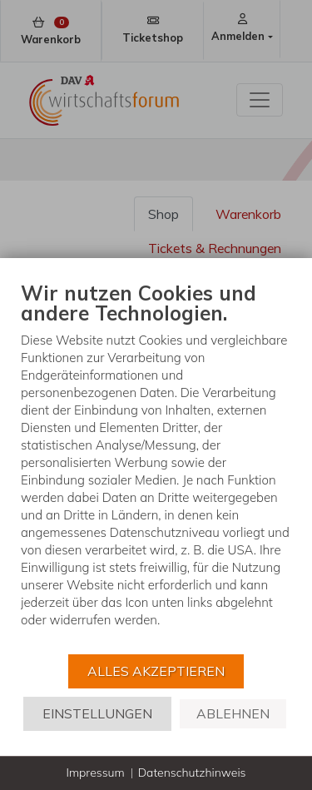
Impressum (95, 772)
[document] (156, 466)
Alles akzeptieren (156, 671)
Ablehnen (233, 713)
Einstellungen (97, 713)
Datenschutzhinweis (192, 772)
